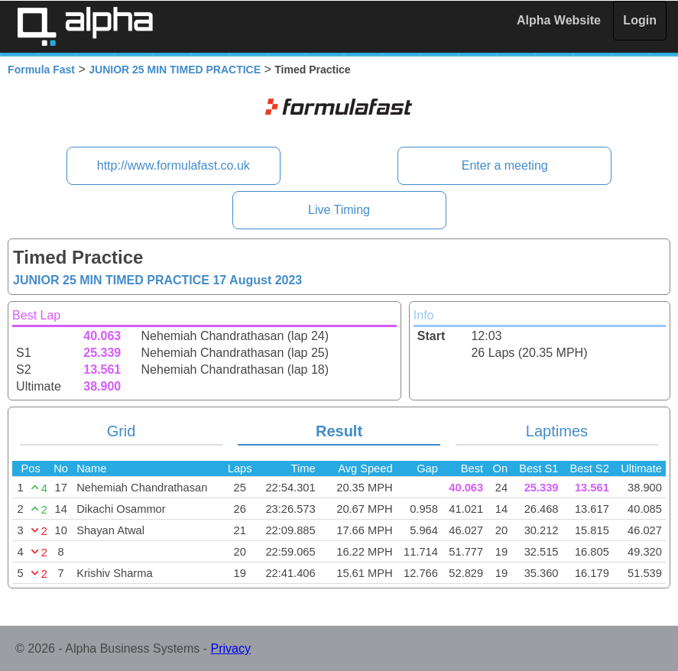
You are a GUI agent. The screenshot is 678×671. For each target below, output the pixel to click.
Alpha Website (559, 20)
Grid (121, 431)
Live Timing (339, 209)
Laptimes (557, 431)
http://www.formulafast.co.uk (173, 165)
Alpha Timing (84, 26)
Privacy (231, 648)
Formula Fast (41, 69)
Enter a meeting (505, 165)
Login (640, 20)
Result (339, 431)
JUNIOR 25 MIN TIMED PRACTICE (175, 69)
